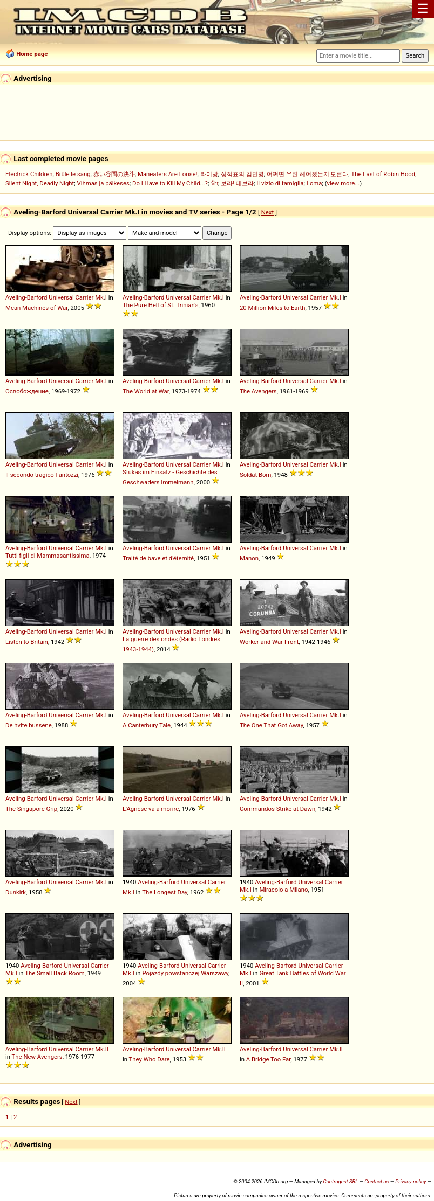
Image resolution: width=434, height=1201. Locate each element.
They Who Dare (149, 1059)
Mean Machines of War (36, 307)
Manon (249, 558)
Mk (99, 297)
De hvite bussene (28, 725)
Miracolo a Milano (283, 889)
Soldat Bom (255, 474)
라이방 (209, 174)
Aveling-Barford (26, 297)
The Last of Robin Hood (383, 174)
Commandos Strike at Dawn (277, 809)
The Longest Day (164, 892)
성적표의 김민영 (242, 174)
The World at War (146, 391)
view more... (343, 183)
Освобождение (27, 391)
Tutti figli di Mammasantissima (47, 555)
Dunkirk (15, 892)
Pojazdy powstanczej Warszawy (185, 973)
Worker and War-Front (269, 641)
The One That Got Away (271, 725)
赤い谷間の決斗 (114, 174)
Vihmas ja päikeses (103, 183)
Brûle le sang (73, 174)
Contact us (376, 1181)
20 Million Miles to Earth (273, 307)
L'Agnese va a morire (151, 809)
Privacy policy (410, 1181)
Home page (32, 54)
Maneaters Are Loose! (167, 174)
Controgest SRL (340, 1181)
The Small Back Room (55, 973)
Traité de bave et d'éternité (158, 558)
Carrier (84, 297)
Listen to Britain (26, 641)
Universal (61, 297)
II (107, 1049)
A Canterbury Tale (147, 725)
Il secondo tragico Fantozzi (41, 474)
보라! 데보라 (237, 183)
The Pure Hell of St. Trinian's (161, 305)
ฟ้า (214, 183)
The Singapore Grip (31, 809)
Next (267, 212)
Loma (314, 183)
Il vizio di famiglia (279, 183)
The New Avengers (37, 1056)
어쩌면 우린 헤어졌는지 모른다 (307, 174)
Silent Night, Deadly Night (39, 183)
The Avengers (258, 391)
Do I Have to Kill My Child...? (170, 183)
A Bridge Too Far (268, 1059)
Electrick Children (28, 174)
